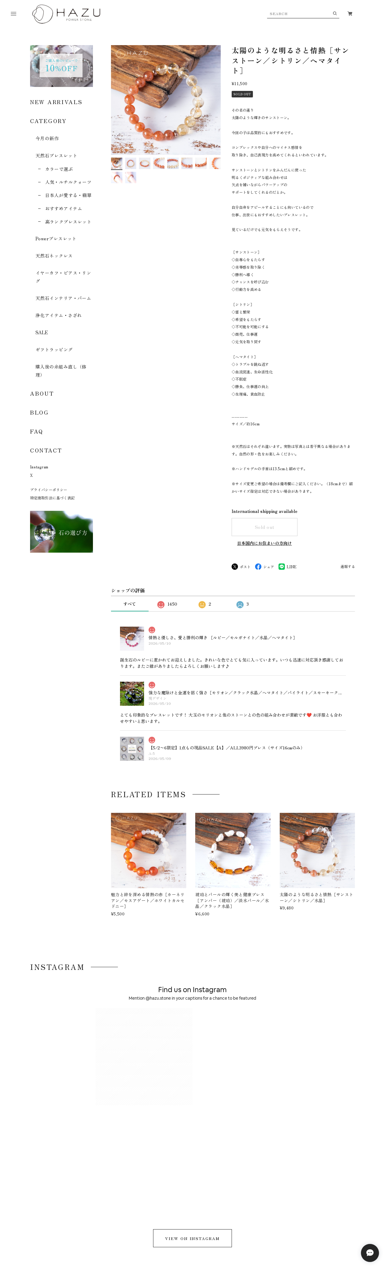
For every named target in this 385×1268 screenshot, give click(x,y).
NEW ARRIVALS (56, 102)
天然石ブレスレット (56, 155)
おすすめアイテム (63, 208)
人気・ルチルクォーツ (68, 182)
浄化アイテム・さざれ (58, 315)
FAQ (36, 431)
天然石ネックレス (54, 255)
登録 (331, 1155)
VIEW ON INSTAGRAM (192, 1034)
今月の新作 (47, 138)
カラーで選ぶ (59, 169)
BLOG (39, 412)
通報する (347, 567)
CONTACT (46, 450)
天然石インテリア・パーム (63, 298)
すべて (129, 604)
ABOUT (42, 393)
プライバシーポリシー (48, 489)
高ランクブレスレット (68, 221)
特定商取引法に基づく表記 (52, 498)
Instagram (39, 467)
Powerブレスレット (56, 238)
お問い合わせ (150, 1217)
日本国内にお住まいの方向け (264, 543)
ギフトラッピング (54, 349)
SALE (41, 332)
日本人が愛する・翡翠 (68, 195)
